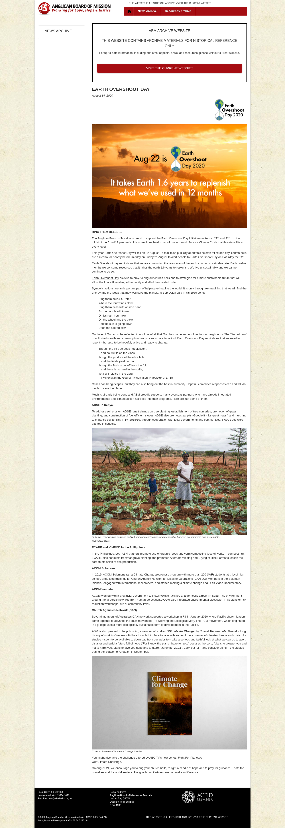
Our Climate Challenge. (107, 761)
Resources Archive (178, 11)
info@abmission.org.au (60, 798)
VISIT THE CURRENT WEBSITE (194, 3)
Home (130, 11)
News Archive (147, 11)
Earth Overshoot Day (105, 278)
